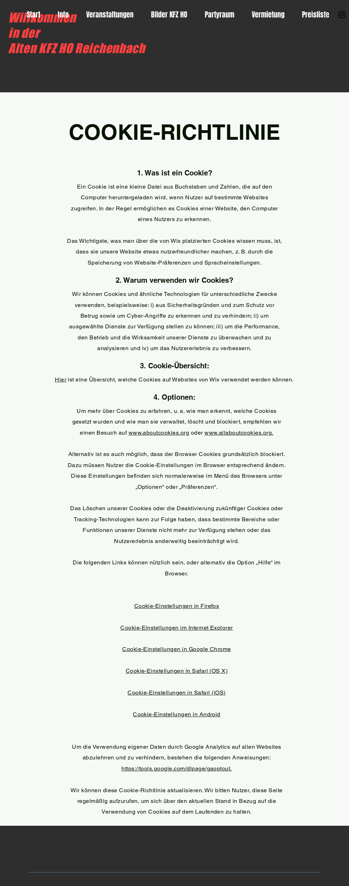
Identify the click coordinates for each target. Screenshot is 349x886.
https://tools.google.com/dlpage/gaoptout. (176, 768)
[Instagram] (342, 14)
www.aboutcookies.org (159, 432)
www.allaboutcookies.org (238, 432)
